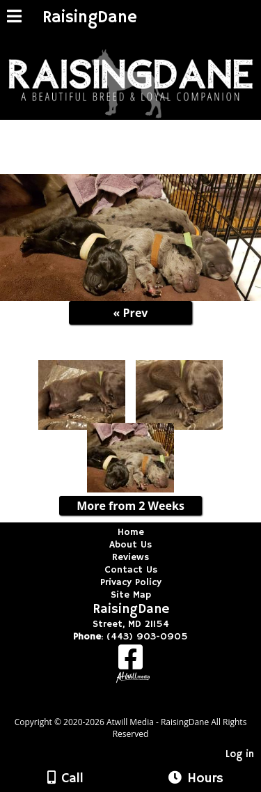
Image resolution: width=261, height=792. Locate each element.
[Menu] (14, 18)
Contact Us (130, 570)
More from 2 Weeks (130, 505)
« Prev (130, 312)
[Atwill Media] (143, 706)
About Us (130, 544)
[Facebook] (130, 662)
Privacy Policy (130, 582)
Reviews (130, 557)
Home (131, 532)
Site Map (131, 595)
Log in (240, 754)
